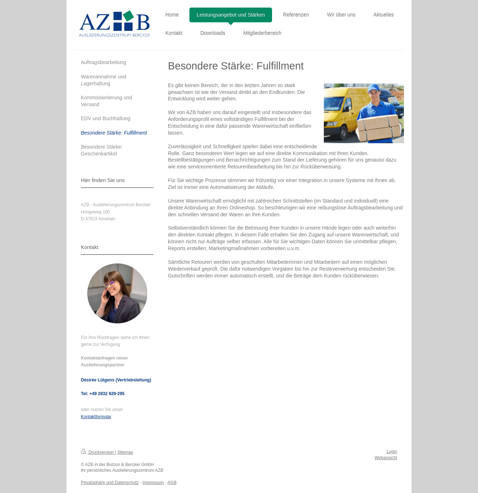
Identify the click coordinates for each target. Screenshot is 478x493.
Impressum (153, 482)
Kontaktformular (96, 416)
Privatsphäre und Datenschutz (110, 482)
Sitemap (125, 452)
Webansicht (386, 457)
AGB (171, 482)
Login (392, 451)
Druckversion (98, 452)
